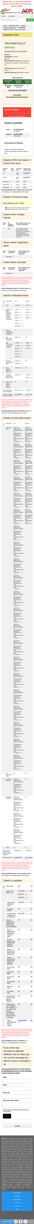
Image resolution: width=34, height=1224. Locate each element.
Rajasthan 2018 (14, 25)
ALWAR (23, 25)
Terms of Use (17, 1206)
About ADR (17, 1196)
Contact (17, 1202)
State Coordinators (16, 1199)
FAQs (17, 1209)
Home (3, 16)
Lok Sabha (11, 16)
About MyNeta (17, 1193)
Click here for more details (17, 90)
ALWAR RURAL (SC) (9, 27)
